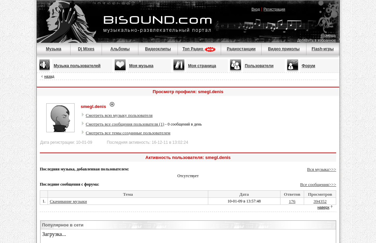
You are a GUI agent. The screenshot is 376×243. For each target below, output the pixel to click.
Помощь (329, 35)
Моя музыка (141, 65)
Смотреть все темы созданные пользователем (128, 132)
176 (292, 201)
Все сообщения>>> (318, 184)
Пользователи (259, 65)
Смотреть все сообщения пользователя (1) (125, 124)
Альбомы (120, 49)
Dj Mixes (86, 49)
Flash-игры (322, 49)
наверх (323, 207)
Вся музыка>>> (321, 169)
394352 (320, 201)
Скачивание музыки (68, 201)
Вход (255, 9)
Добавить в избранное (316, 40)
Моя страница (202, 65)
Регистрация (274, 9)
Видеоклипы (158, 49)
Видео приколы (284, 49)
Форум (308, 65)
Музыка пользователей (77, 65)
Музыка (53, 49)
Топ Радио (199, 49)
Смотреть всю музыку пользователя (119, 115)
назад (49, 76)
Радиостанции (241, 49)
